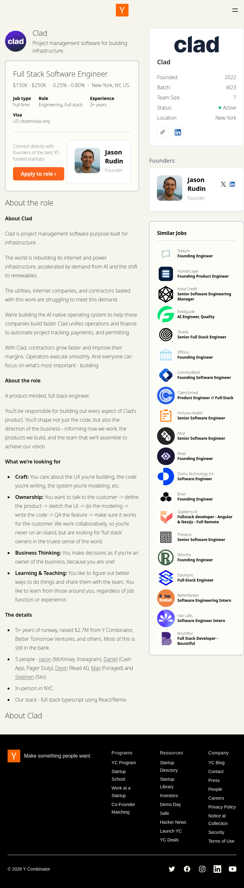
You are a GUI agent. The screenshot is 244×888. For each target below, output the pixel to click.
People (215, 789)
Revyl (181, 453)
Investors (169, 795)
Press (214, 780)
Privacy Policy (222, 806)
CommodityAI (188, 372)
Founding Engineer (195, 256)
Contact (215, 771)
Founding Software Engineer (204, 377)
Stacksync (185, 575)
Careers (216, 798)
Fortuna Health (190, 413)
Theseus (184, 534)
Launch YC (171, 831)
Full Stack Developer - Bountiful (197, 641)
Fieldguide (186, 311)
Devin (61, 667)
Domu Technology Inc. (196, 473)
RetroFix (184, 554)
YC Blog (216, 762)
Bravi (181, 494)
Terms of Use (221, 841)
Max (96, 667)
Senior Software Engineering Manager (204, 296)
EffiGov (183, 352)
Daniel (110, 659)
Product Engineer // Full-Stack (205, 397)
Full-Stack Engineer (195, 580)
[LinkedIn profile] (178, 132)
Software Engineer (194, 479)
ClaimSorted (187, 392)
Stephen (24, 676)
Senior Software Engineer (201, 418)
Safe (164, 813)
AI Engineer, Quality (196, 316)
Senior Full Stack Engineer (201, 337)
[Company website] (162, 132)
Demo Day (170, 804)
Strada (182, 332)
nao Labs (184, 615)
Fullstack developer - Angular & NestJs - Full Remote (204, 519)
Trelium (183, 251)
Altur (181, 433)
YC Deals (169, 839)
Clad (40, 33)
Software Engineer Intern (201, 620)
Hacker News (173, 822)
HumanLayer (188, 271)
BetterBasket (188, 595)
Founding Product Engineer (203, 276)
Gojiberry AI (187, 511)
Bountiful (184, 633)
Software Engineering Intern (204, 600)
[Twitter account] (223, 184)
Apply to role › (38, 173)
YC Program (124, 762)
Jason (45, 659)
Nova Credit (187, 289)
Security (216, 832)
